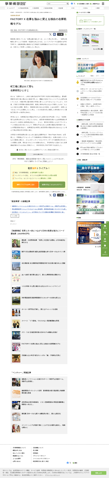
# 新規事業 (36, 8)
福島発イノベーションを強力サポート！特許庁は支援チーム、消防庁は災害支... (39, 206)
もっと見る (14, 215)
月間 (102, 76)
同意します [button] (98, 473)
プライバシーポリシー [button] (52, 475)
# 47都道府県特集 (23, 8)
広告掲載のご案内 (83, 3)
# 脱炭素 (60, 8)
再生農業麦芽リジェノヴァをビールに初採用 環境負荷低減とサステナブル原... (39, 209)
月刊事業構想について (19, 447)
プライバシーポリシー (39, 455)
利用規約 (35, 453)
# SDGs (85, 8)
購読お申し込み (17, 450)
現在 (92, 76)
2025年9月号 (19, 12)
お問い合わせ (17, 461)
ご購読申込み (95, 3)
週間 (97, 76)
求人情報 (35, 450)
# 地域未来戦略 (48, 8)
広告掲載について (38, 447)
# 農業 (98, 8)
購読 (75, 463)
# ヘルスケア (11, 8)
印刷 (60, 34)
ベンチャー (14, 224)
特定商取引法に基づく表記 (41, 461)
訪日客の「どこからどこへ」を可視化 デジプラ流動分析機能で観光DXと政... (38, 212)
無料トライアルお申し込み (25, 184)
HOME (12, 12)
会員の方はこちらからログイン (52, 184)
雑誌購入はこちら (18, 455)
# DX (72, 8)
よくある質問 (17, 458)
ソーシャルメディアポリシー (41, 458)
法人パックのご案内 (19, 453)
